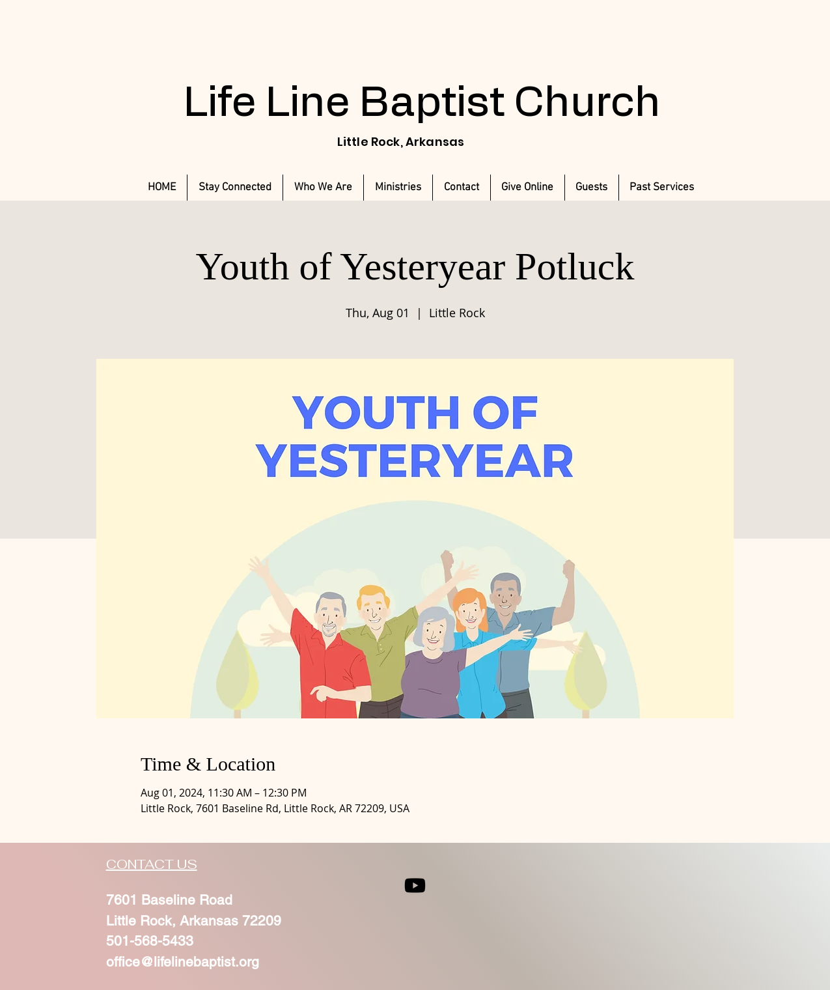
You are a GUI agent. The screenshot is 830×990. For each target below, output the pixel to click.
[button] (662, 188)
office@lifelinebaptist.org (182, 962)
